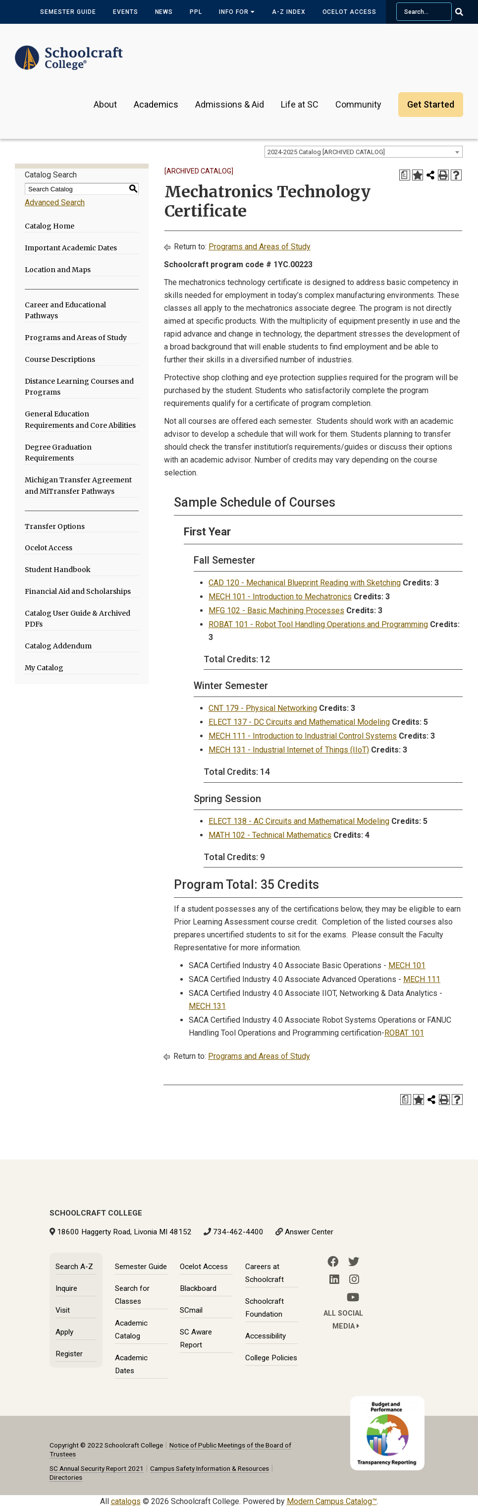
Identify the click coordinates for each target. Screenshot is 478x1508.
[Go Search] (465, 12)
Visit (62, 1310)
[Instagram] (354, 1279)
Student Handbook (58, 569)
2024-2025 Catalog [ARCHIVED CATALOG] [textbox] (326, 152)
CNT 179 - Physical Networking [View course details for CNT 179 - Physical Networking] (263, 708)
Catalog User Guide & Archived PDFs (77, 619)
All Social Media (343, 1320)
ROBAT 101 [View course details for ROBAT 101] (404, 1033)
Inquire (66, 1288)
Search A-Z (74, 1266)
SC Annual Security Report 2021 (97, 1468)
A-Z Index (289, 11)
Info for (237, 11)
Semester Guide (68, 11)
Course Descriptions (60, 359)
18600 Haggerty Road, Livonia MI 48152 (124, 1231)
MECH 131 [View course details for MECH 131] (207, 1006)
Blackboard (198, 1288)
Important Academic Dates (71, 247)
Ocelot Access (349, 11)
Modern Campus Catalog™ (332, 1501)
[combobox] (364, 152)
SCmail (191, 1310)
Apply (64, 1332)
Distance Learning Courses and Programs (79, 387)
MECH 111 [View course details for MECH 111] (421, 979)
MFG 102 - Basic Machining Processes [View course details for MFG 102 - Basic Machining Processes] (276, 610)
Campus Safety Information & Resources (209, 1468)
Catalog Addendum (58, 645)
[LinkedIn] (334, 1279)
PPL (196, 11)
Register (69, 1353)
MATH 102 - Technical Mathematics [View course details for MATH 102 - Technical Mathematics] (270, 835)
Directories (66, 1477)
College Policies (271, 1357)
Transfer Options (55, 526)
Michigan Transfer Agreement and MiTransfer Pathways (78, 485)
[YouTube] (353, 1297)
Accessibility (265, 1336)
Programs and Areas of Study (76, 337)
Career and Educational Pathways (65, 310)
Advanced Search (55, 202)
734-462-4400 (238, 1231)
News (164, 11)
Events (125, 11)
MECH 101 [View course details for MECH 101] (406, 965)
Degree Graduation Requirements (58, 453)
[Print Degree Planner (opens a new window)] (404, 175)
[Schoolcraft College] (69, 51)
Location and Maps (58, 269)
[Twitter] (353, 1261)
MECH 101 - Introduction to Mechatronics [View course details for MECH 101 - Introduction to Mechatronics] (280, 596)
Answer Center (309, 1231)
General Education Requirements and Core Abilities (80, 419)
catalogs (126, 1501)
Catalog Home (49, 226)
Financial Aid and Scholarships (78, 591)
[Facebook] (332, 1261)
